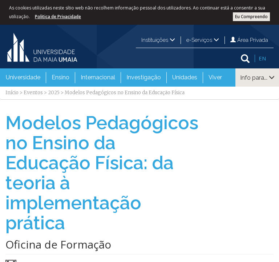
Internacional (98, 77)
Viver (215, 77)
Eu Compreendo (251, 16)
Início (12, 93)
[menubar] (113, 77)
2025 (54, 93)
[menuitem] (23, 77)
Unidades (184, 77)
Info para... (257, 77)
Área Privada (249, 40)
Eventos (33, 93)
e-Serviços (202, 40)
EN (262, 58)
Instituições (158, 40)
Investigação (143, 77)
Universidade (23, 77)
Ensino (60, 77)
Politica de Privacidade (58, 16)
